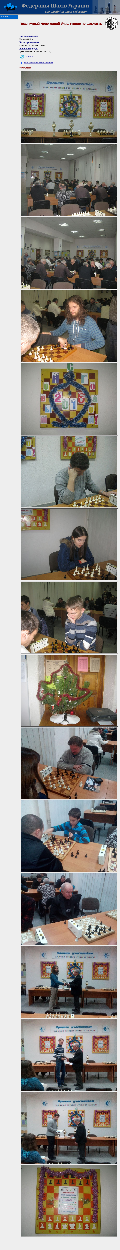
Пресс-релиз (29, 56)
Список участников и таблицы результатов (38, 63)
